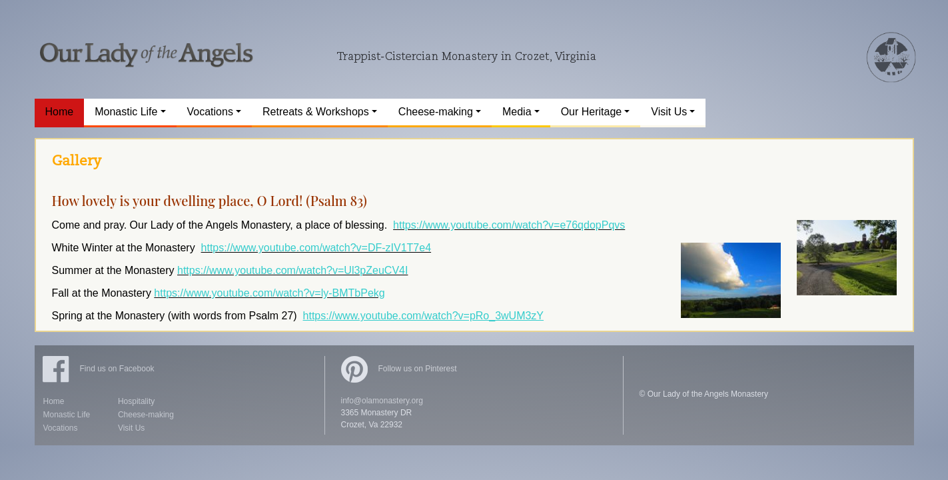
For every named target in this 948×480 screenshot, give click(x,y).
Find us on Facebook (99, 368)
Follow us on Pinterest (399, 368)
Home (54, 401)
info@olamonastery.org (382, 400)
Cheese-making (146, 414)
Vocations (60, 428)
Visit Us (131, 428)
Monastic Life (67, 414)
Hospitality (136, 401)
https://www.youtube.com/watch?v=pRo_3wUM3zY (423, 315)
